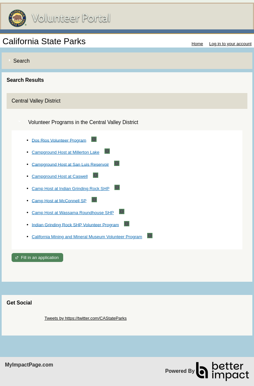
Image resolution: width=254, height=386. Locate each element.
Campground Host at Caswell (60, 176)
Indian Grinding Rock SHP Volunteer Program (75, 224)
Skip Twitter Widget (25, 318)
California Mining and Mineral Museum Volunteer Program (87, 236)
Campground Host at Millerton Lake (66, 152)
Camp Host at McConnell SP (59, 200)
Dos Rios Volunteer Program (59, 140)
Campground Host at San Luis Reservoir (70, 164)
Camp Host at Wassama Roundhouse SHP (73, 212)
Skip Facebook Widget (28, 323)
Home (197, 43)
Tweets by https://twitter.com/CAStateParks (85, 318)
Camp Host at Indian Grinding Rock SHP (70, 188)
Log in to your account (230, 43)
